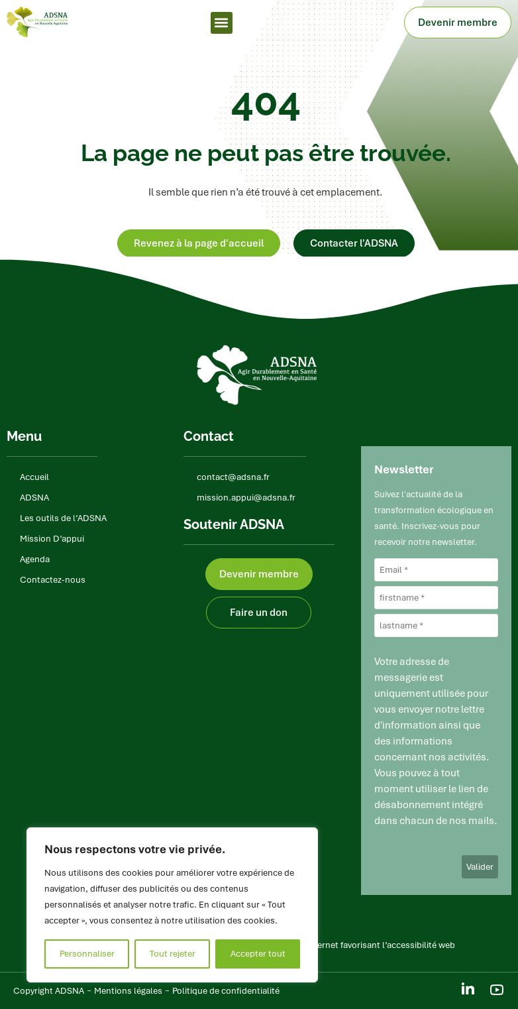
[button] (222, 23)
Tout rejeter (172, 953)
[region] (172, 904)
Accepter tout (258, 953)
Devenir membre (461, 22)
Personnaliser (87, 953)
